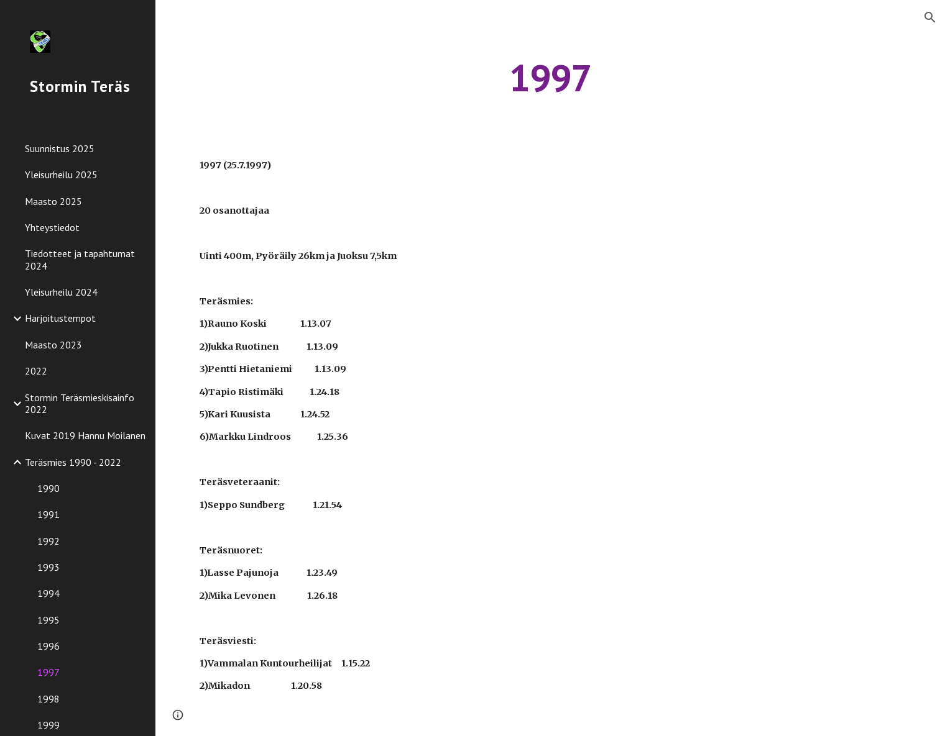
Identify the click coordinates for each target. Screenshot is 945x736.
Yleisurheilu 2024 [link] (61, 292)
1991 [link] (48, 514)
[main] (550, 77)
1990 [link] (48, 488)
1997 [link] (48, 672)
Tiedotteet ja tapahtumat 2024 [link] (80, 259)
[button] (930, 17)
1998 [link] (48, 699)
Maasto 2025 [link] (53, 201)
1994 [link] (48, 593)
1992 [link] (48, 541)
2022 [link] (36, 371)
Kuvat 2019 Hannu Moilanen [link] (85, 435)
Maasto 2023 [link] (53, 344)
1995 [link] (48, 620)
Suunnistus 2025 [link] (59, 148)
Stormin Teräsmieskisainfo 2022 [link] (79, 403)
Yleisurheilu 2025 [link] (61, 174)
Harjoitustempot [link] (60, 318)
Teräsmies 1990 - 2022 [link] (73, 462)
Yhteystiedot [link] (52, 227)
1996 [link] (48, 646)
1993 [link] (48, 567)
